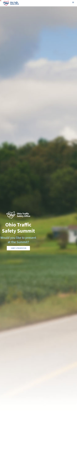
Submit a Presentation (18, 248)
